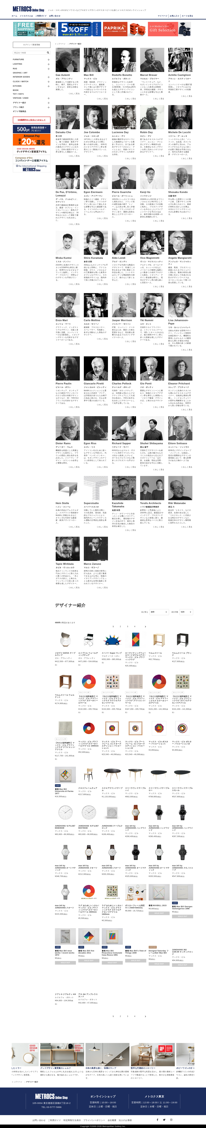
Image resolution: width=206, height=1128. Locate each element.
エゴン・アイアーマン (93, 196)
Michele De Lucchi (179, 132)
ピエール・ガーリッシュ (122, 196)
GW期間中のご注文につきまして (32, 120)
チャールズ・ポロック (121, 387)
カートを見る (187, 16)
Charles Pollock (121, 383)
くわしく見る (74, 94)
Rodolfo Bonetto (122, 75)
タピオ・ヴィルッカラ (65, 568)
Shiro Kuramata (93, 258)
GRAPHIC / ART (20, 73)
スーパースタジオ (91, 507)
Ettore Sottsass (177, 443)
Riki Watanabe (177, 503)
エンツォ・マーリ (63, 324)
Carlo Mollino (92, 320)
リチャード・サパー (120, 447)
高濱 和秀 (116, 510)
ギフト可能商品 (19, 111)
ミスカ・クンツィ (63, 262)
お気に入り (174, 16)
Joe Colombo (92, 132)
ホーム (14, 16)
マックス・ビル (90, 79)
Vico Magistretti (149, 258)
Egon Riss (90, 443)
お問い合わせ (54, 16)
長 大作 (59, 136)
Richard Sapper (121, 443)
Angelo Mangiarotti (180, 258)
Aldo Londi (118, 258)
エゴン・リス (89, 447)
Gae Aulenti (63, 75)
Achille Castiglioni (179, 75)
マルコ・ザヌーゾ (91, 568)
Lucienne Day (120, 132)
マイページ (162, 16)
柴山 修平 (144, 447)
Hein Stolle (62, 503)
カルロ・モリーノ (91, 324)
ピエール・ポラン (63, 387)
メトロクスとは (26, 16)
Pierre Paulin (64, 383)
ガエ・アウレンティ (64, 79)
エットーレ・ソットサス (178, 447)
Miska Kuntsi (64, 258)
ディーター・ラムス (64, 447)
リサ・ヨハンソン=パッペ (179, 327)
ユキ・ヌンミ (146, 324)
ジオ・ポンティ (146, 387)
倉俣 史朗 (88, 262)
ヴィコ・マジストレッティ (151, 262)
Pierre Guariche (121, 192)
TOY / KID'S (18, 94)
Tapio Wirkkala (65, 564)
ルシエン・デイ (118, 136)
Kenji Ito (145, 192)
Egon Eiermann (93, 192)
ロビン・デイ (146, 136)
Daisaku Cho (63, 132)
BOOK (16, 90)
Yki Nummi (146, 320)
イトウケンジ (146, 196)
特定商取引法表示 (72, 1120)
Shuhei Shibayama (151, 443)
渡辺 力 (171, 507)
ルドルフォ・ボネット (121, 79)
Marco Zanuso (92, 564)
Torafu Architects (150, 503)
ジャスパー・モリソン (121, 324)
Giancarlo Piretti (94, 383)
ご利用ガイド (41, 16)
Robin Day (146, 132)
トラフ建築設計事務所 (149, 507)
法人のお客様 (125, 1120)
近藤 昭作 (172, 196)
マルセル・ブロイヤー (149, 79)
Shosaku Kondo (178, 192)
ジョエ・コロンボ (91, 136)
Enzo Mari (62, 320)
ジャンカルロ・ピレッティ (95, 387)
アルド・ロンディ (119, 262)
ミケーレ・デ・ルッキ (177, 136)
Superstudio (91, 503)
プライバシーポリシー (94, 1120)
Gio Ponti (146, 383)
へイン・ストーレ (63, 507)
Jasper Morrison (122, 320)
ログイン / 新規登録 (31, 45)
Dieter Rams (63, 443)
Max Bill (89, 75)
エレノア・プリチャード (178, 387)
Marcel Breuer (148, 75)
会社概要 (112, 1120)
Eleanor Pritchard (179, 383)
